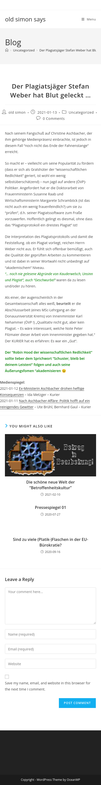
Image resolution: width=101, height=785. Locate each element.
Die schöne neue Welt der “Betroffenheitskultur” (50, 484)
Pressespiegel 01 (50, 507)
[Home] (6, 50)
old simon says (25, 19)
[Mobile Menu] (89, 19)
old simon (17, 112)
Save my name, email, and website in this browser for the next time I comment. (47, 686)
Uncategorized (81, 112)
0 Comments (54, 118)
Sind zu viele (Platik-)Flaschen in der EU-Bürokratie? (50, 542)
